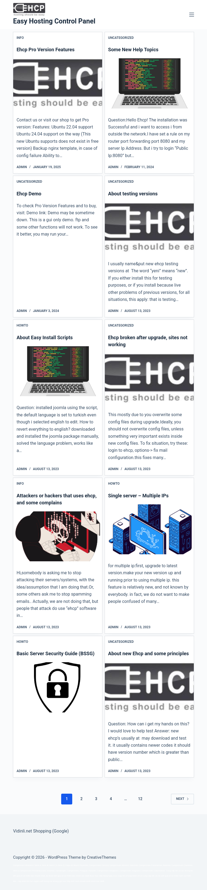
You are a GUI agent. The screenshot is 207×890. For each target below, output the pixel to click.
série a (16, 870)
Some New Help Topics (136, 49)
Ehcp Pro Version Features (48, 49)
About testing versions (135, 193)
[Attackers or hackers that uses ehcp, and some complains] (57, 536)
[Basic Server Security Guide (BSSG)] (57, 694)
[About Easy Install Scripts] (57, 371)
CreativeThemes (101, 857)
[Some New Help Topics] (149, 83)
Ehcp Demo (30, 193)
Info (20, 38)
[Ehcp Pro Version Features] (57, 83)
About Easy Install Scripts (47, 337)
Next (182, 806)
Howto (22, 325)
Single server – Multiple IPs (141, 495)
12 (140, 806)
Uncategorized (121, 38)
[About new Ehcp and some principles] (149, 694)
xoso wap (117, 876)
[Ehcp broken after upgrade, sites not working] (149, 378)
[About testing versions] (149, 227)
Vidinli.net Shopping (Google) (41, 831)
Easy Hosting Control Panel (54, 21)
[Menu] (191, 14)
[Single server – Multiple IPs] (149, 529)
